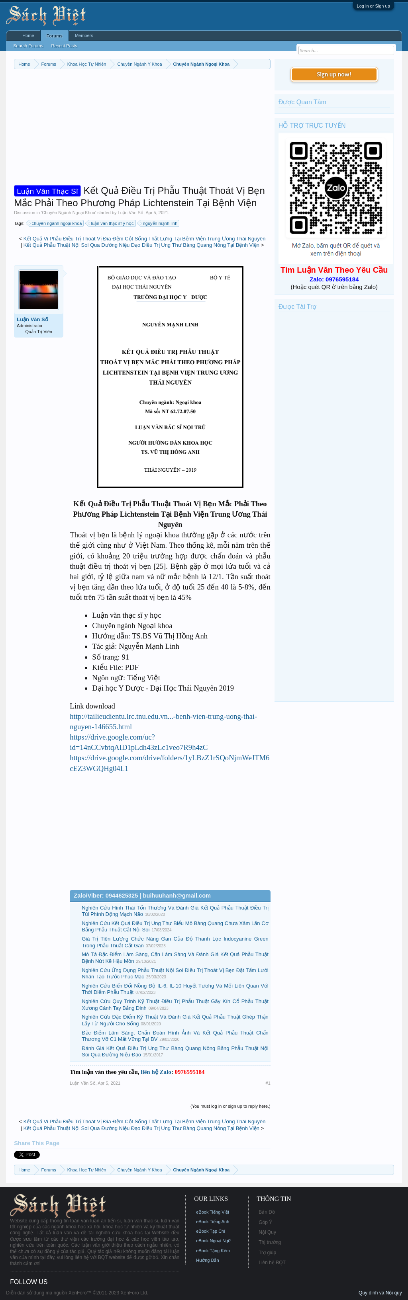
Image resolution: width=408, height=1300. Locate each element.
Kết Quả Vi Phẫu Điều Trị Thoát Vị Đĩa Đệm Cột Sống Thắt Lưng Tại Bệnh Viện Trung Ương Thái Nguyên (145, 239)
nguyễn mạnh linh (159, 223)
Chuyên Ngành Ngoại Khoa (68, 212)
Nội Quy (267, 1232)
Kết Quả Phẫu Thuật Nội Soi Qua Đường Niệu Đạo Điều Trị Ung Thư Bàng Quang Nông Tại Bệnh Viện (141, 245)
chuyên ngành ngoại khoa (55, 223)
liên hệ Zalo (156, 1072)
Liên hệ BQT (272, 1262)
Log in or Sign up (373, 6)
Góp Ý (265, 1222)
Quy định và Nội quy (380, 1293)
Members (84, 35)
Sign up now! (334, 74)
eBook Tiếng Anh (212, 1221)
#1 (268, 1083)
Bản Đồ (267, 1212)
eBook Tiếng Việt (212, 1212)
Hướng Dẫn (207, 1260)
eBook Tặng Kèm (213, 1250)
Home (28, 35)
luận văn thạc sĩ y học (111, 223)
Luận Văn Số (130, 212)
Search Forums (28, 45)
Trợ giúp (267, 1252)
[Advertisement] (142, 129)
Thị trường (270, 1242)
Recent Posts (64, 45)
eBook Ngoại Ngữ (213, 1240)
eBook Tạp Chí (210, 1231)
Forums (55, 35)
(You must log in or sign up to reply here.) (230, 1106)
